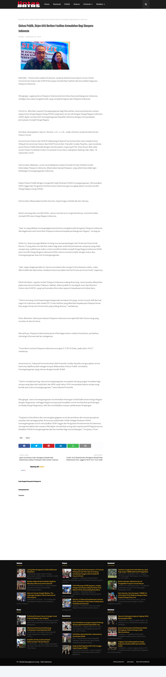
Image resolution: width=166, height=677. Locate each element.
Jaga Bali (130, 662)
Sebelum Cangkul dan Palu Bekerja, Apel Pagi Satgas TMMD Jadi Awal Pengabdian (133, 571)
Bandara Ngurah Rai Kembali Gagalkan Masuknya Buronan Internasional (41, 582)
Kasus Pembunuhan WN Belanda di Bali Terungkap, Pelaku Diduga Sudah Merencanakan (132, 630)
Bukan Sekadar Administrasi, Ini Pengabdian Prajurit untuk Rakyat (131, 582)
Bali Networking (142, 662)
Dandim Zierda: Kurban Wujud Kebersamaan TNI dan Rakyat (38, 641)
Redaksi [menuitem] (99, 4)
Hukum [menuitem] (77, 4)
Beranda (21, 20)
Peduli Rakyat (118, 662)
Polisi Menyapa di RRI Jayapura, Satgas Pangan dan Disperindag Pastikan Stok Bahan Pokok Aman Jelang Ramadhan (87, 588)
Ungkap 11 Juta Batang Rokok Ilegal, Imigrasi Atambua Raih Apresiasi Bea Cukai (131, 644)
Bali (27, 20)
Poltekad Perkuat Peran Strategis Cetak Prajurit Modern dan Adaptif (42, 617)
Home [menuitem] (46, 4)
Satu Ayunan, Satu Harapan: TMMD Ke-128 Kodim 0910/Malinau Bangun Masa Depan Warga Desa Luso (133, 595)
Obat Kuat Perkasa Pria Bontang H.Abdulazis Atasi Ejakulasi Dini (39, 629)
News (28, 438)
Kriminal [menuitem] (87, 4)
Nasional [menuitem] (57, 4)
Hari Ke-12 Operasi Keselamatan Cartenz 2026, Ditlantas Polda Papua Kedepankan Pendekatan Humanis (88, 602)
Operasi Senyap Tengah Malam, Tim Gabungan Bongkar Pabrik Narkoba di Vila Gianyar (41, 595)
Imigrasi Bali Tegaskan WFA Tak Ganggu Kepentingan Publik (87, 647)
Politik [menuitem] (67, 4)
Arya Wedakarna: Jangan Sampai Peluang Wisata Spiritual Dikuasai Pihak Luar (88, 624)
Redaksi (21, 37)
